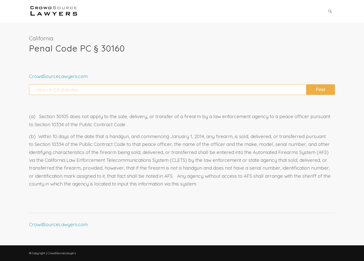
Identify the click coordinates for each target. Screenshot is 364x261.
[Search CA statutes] (182, 90)
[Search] (330, 11)
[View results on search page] (320, 90)
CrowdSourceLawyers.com (58, 76)
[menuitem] (330, 11)
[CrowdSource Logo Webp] (54, 11)
